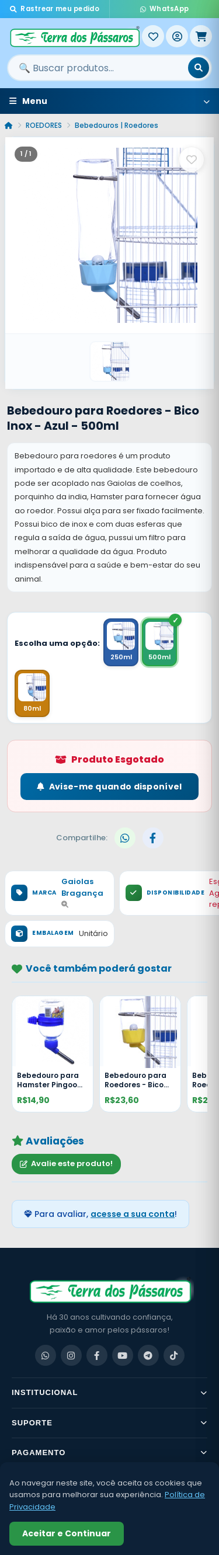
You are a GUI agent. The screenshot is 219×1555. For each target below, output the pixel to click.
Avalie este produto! (66, 1163)
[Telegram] (148, 1355)
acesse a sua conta (133, 1214)
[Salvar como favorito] (191, 159)
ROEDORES (44, 125)
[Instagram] (71, 1355)
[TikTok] (174, 1355)
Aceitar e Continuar (66, 1533)
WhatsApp (164, 8)
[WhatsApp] (45, 1355)
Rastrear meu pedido (54, 8)
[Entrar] (177, 36)
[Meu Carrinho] (201, 36)
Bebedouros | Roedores (116, 125)
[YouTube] (122, 1355)
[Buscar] (198, 67)
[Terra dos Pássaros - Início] (74, 36)
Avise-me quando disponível (109, 786)
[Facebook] (96, 1355)
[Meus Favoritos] (153, 36)
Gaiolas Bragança (82, 892)
